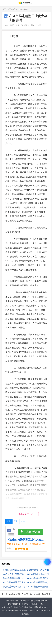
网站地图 (34, 604)
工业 (16, 521)
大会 (23, 521)
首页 (4, 9)
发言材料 (24, 9)
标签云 (41, 604)
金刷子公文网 (28, 601)
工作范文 (13, 9)
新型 (9, 521)
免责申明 (25, 604)
